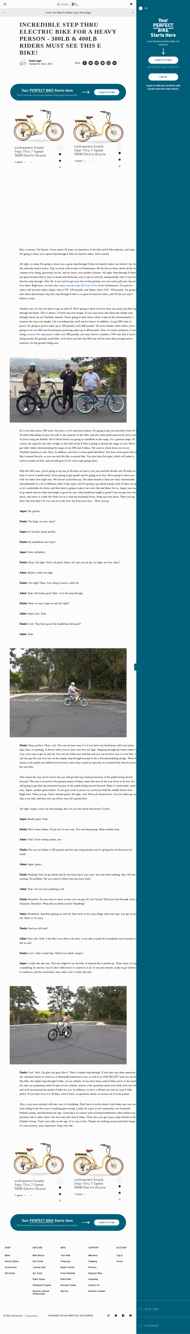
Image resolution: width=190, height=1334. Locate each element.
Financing (65, 1261)
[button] (20, 162)
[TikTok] (115, 1316)
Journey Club (39, 1267)
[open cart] (131, 4)
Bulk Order (66, 1279)
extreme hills (33, 334)
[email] (114, 63)
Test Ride (65, 1255)
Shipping (92, 1261)
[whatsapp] (108, 63)
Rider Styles (39, 1279)
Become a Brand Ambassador (41, 1292)
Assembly (93, 1279)
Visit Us (64, 1291)
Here (88, 12)
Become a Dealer (96, 1291)
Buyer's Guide (67, 1267)
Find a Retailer (68, 1273)
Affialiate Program (42, 1285)
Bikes (7, 1255)
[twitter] (90, 63)
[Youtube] (130, 1316)
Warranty (93, 1255)
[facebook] (84, 63)
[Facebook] (123, 1316)
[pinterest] (102, 63)
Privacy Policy (31, 1315)
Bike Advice (38, 1255)
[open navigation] (5, 4)
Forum (119, 1261)
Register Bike (95, 1273)
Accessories (11, 1267)
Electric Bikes (12, 1261)
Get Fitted (38, 1261)
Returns (92, 1267)
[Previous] (3, 12)
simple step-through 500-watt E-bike (78, 285)
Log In (119, 1255)
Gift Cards (10, 1273)
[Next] (132, 12)
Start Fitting (107, 92)
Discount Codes (68, 1285)
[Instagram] (108, 1316)
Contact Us (93, 1285)
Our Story (37, 1273)
